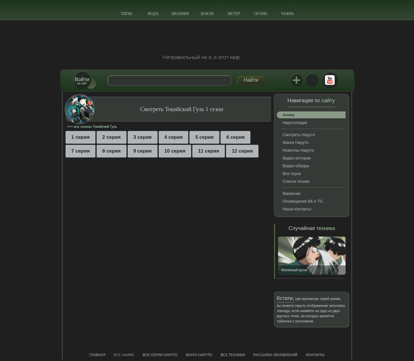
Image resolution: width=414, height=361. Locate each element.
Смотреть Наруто (299, 134)
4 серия (173, 137)
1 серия (80, 137)
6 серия (235, 137)
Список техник (296, 181)
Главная (97, 355)
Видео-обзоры (296, 166)
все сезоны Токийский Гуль (95, 127)
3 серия (142, 137)
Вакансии (291, 193)
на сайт (82, 81)
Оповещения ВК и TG (303, 201)
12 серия (242, 151)
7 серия (80, 151)
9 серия (142, 151)
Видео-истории (297, 158)
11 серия (208, 151)
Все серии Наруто (160, 355)
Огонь (260, 14)
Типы (126, 14)
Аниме (289, 115)
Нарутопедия (295, 122)
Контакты (315, 355)
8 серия (111, 151)
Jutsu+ (296, 80)
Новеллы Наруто (298, 150)
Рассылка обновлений (275, 355)
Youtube (330, 80)
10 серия (174, 151)
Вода (153, 14)
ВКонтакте (312, 80)
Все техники (233, 355)
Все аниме (124, 355)
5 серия (204, 137)
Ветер (234, 14)
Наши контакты (297, 209)
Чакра (287, 14)
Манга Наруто (295, 142)
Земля (207, 14)
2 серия (111, 137)
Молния (180, 14)
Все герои (292, 173)
